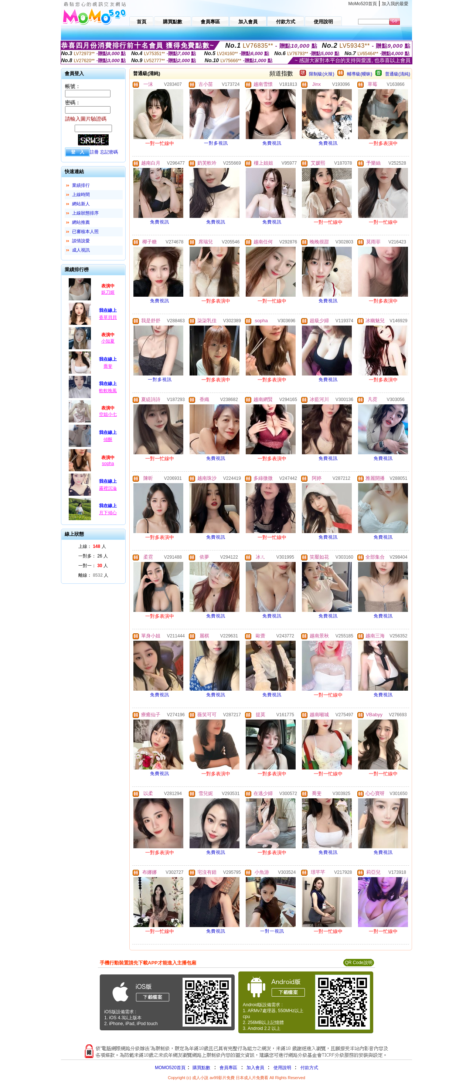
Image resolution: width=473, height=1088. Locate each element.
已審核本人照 (85, 231)
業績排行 (81, 185)
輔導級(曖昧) (359, 74)
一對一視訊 (272, 931)
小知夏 (108, 341)
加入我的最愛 (395, 3)
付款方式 (309, 1067)
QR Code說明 (358, 962)
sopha (108, 463)
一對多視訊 (216, 143)
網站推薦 (81, 222)
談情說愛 (81, 240)
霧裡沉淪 (108, 488)
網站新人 (81, 203)
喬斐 (107, 366)
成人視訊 (81, 250)
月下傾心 (108, 512)
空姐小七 (108, 414)
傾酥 (107, 439)
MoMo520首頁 (362, 3)
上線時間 (81, 194)
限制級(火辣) (321, 74)
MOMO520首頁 (170, 1067)
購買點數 (200, 1067)
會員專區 (228, 1067)
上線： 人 (92, 546)
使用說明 (282, 1067)
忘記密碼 (109, 152)
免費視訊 (272, 143)
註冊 (94, 152)
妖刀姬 (108, 292)
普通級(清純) (397, 74)
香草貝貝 (108, 317)
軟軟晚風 (108, 390)
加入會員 (255, 1067)
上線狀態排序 (85, 213)
